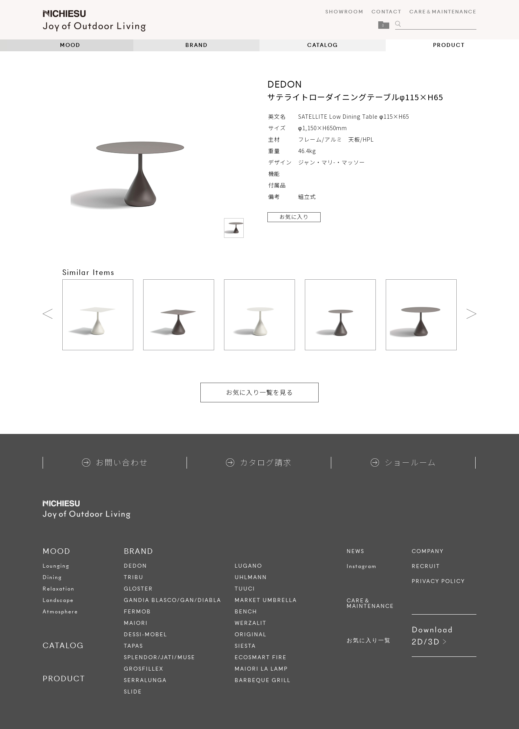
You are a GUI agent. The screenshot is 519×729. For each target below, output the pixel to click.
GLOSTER (138, 589)
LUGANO (248, 566)
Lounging (56, 566)
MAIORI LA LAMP (261, 669)
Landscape (58, 600)
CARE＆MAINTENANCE (442, 11)
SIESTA (245, 646)
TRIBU (134, 577)
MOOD (70, 45)
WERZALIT (251, 623)
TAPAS (133, 646)
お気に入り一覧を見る (259, 392)
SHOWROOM (344, 11)
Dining (52, 577)
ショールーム (403, 462)
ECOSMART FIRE (261, 657)
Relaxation (59, 589)
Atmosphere (60, 611)
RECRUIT (426, 566)
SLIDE (133, 691)
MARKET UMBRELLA (266, 600)
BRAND (196, 45)
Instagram (362, 566)
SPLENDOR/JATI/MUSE (159, 657)
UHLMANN (251, 577)
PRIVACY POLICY (438, 581)
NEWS (355, 551)
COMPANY (428, 551)
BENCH (246, 611)
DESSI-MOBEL (145, 634)
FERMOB (137, 611)
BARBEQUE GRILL (263, 680)
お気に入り (294, 217)
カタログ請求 (259, 462)
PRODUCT (449, 45)
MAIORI (136, 623)
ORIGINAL (251, 634)
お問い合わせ (115, 462)
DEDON (135, 566)
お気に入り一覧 (369, 640)
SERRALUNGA (145, 680)
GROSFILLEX (144, 669)
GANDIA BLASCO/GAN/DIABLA (172, 600)
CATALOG (322, 45)
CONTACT (386, 11)
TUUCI (245, 589)
